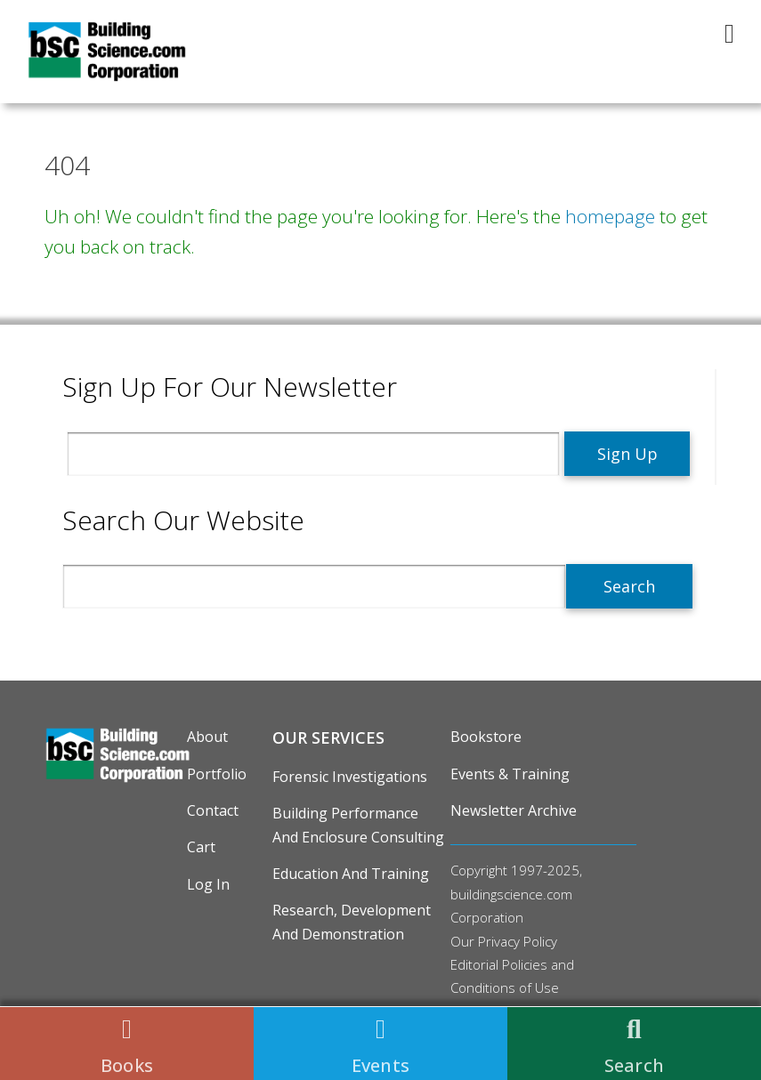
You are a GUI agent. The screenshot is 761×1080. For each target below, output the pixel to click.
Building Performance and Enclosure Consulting (358, 824)
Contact (213, 810)
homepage (610, 216)
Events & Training (510, 774)
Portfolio (217, 774)
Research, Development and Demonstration (351, 921)
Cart (201, 847)
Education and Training (350, 873)
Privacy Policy (517, 941)
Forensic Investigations (349, 776)
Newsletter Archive (513, 810)
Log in (208, 884)
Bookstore (486, 736)
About (207, 736)
